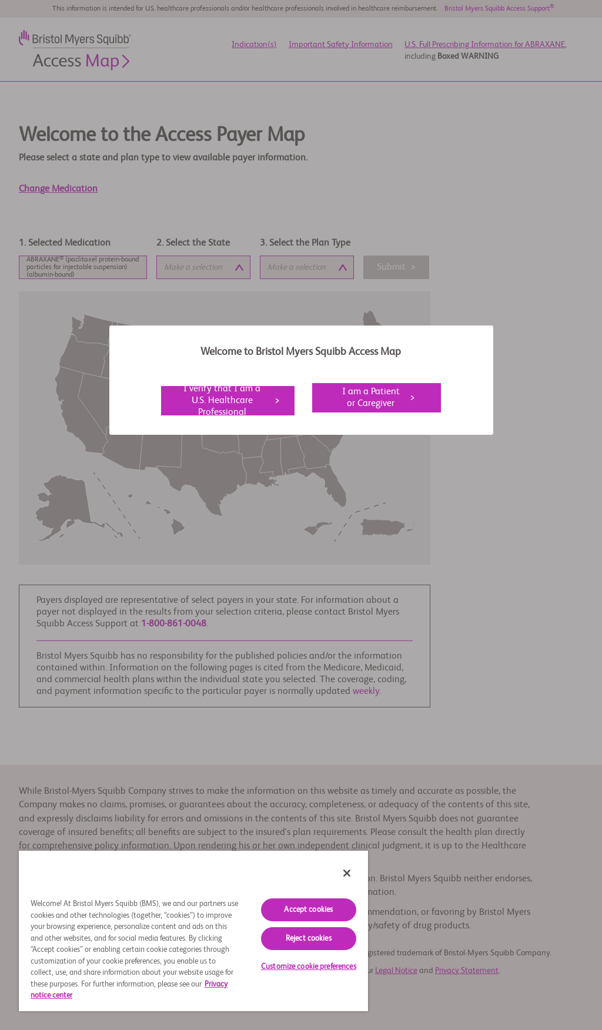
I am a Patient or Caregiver (371, 397)
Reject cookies (309, 938)
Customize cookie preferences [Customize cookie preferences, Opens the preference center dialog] (308, 967)
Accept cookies (308, 910)
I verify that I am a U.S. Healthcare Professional (221, 400)
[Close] (347, 873)
